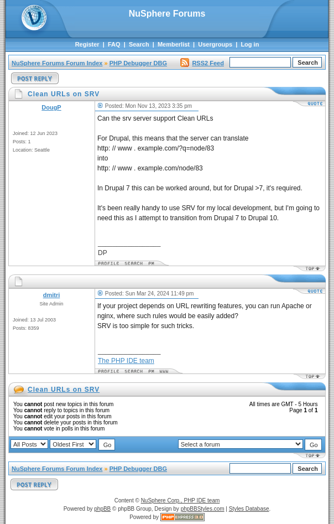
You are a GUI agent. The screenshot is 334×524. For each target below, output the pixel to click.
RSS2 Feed (201, 63)
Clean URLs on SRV (64, 389)
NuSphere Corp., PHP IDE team (180, 500)
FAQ (114, 44)
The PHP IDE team (126, 361)
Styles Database (249, 509)
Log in (250, 44)
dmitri (51, 295)
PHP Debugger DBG (138, 63)
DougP (51, 107)
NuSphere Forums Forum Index (57, 63)
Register (87, 44)
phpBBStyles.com (203, 509)
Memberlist (174, 44)
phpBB (102, 509)
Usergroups (215, 44)
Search (139, 44)
